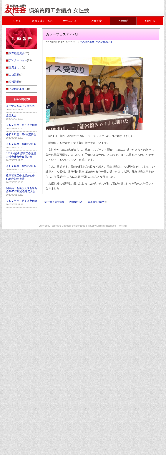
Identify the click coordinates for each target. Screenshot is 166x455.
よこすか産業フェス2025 (20, 105)
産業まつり (15, 67)
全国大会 (11, 115)
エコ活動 (14, 74)
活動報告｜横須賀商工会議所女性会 (48, 4)
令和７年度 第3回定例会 (21, 144)
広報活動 (14, 81)
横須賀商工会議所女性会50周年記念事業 (20, 177)
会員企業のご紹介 (42, 20)
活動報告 (123, 20)
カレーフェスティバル (62, 34)
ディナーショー (18, 60)
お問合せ (150, 20)
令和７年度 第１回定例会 (21, 200)
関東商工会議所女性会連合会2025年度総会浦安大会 (21, 190)
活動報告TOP (76, 202)
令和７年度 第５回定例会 (21, 124)
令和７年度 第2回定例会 (21, 166)
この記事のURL (104, 42)
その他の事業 (87, 42)
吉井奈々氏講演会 (54, 202)
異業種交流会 (16, 53)
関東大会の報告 (96, 202)
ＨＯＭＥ (15, 20)
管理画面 (123, 226)
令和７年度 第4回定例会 (21, 134)
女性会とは (70, 20)
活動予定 (96, 20)
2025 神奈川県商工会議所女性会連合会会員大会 (21, 155)
